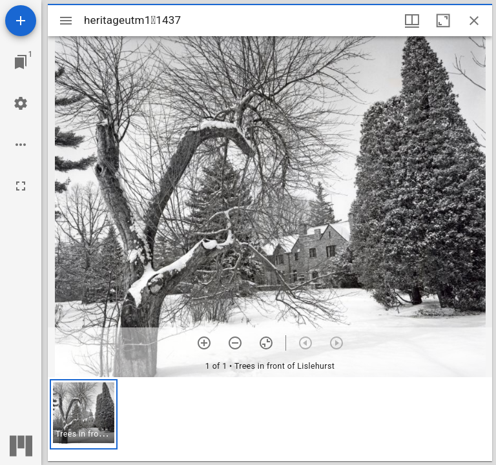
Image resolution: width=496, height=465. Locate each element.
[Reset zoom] (266, 342)
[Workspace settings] (20, 103)
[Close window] (474, 20)
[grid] (270, 419)
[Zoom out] (235, 342)
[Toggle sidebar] (65, 20)
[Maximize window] (443, 20)
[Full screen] (20, 186)
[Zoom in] (204, 342)
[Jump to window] (20, 62)
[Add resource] (20, 20)
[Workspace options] (20, 144)
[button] (83, 414)
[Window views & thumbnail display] (412, 20)
